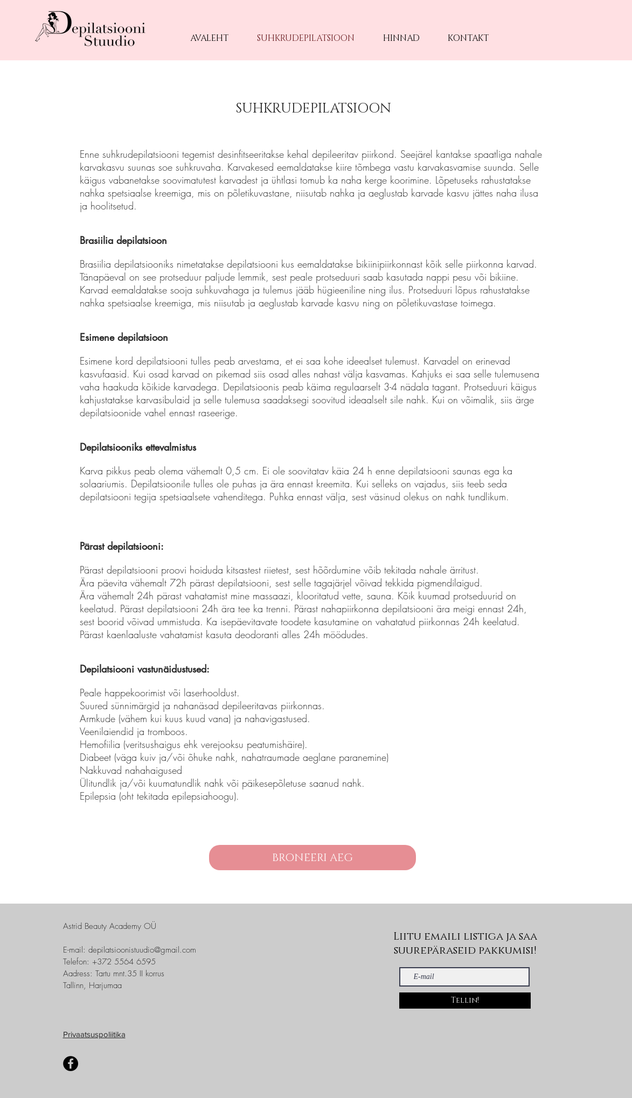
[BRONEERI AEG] (312, 857)
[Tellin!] (465, 1000)
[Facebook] (70, 1063)
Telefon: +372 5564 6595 (109, 961)
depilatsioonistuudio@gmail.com (142, 950)
